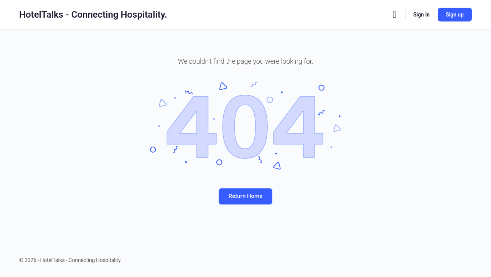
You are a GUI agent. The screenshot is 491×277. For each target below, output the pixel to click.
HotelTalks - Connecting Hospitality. (93, 14)
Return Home (245, 196)
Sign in (421, 15)
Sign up (455, 15)
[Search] (394, 14)
